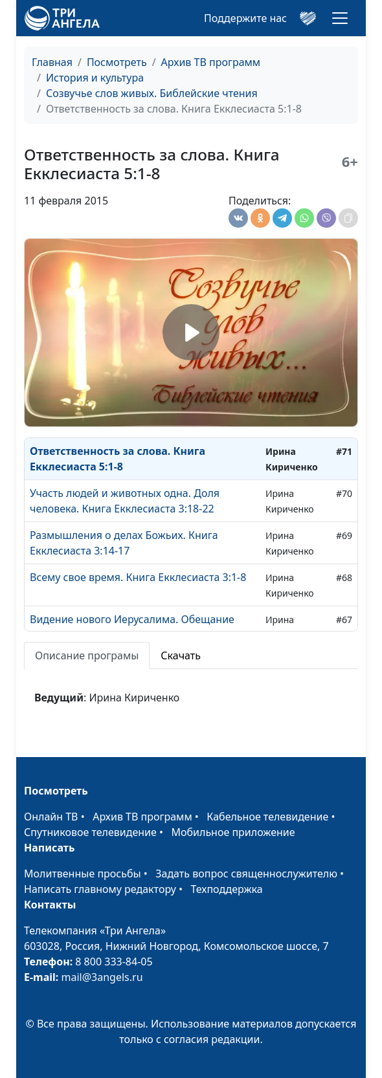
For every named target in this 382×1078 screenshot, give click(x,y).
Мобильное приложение (233, 832)
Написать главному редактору (100, 889)
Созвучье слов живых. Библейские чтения (152, 93)
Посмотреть (117, 62)
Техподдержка (226, 889)
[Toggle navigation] (340, 18)
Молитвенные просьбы (82, 873)
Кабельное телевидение (267, 816)
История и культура (95, 78)
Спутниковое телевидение (90, 832)
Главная (52, 62)
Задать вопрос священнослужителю (246, 873)
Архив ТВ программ (211, 62)
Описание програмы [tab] (87, 655)
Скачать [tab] (181, 655)
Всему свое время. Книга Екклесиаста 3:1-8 (138, 577)
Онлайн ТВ (51, 816)
